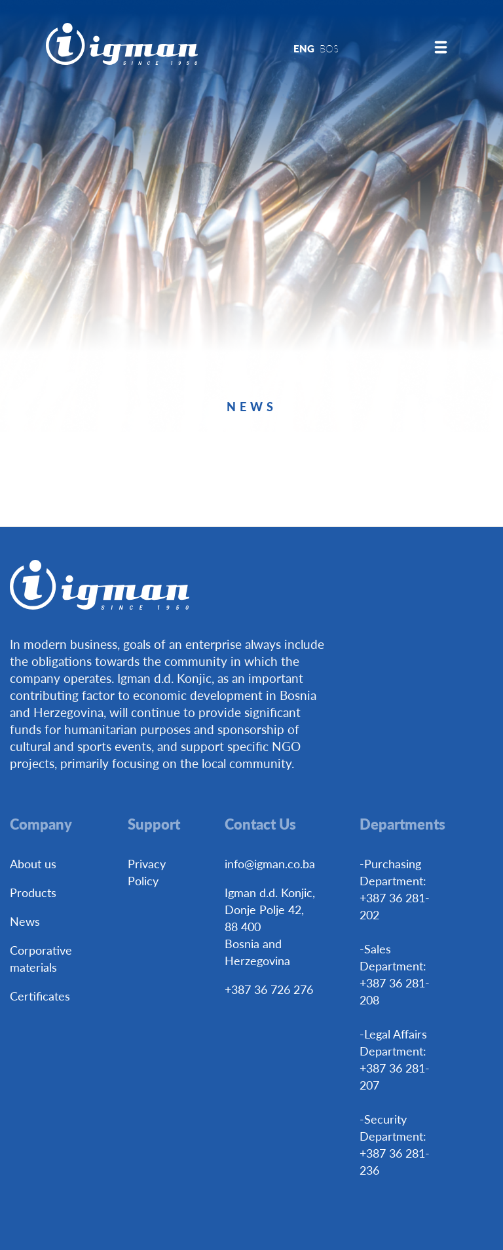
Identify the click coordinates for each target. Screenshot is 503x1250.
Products (33, 892)
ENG (303, 48)
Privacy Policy (147, 872)
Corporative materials (41, 958)
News (25, 921)
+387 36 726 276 (269, 989)
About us (33, 863)
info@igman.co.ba (270, 863)
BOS (329, 48)
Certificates (40, 995)
